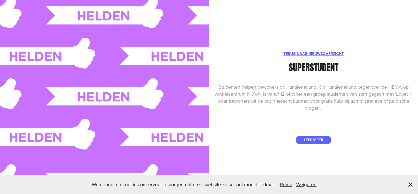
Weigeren (306, 184)
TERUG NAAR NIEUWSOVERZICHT (314, 53)
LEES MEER (313, 140)
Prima (286, 184)
